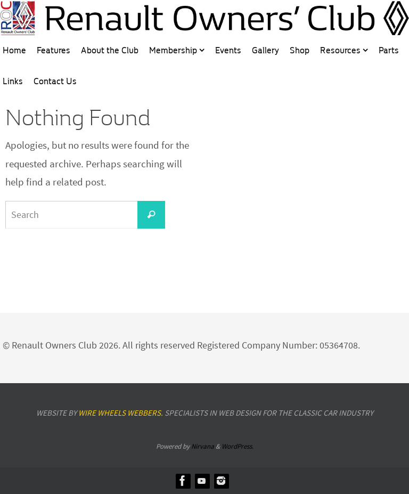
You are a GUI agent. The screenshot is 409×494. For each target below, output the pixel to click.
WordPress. (237, 446)
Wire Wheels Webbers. (120, 413)
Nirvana (202, 446)
